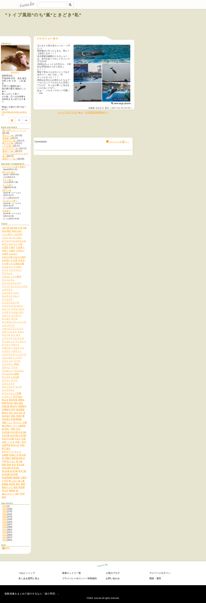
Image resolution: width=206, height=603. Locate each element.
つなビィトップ (27, 573)
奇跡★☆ (6, 138)
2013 (4, 540)
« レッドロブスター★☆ (71, 112)
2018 (4, 527)
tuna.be (102, 565)
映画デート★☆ (9, 159)
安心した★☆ (8, 135)
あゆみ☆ (15, 72)
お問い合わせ (113, 578)
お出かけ (100, 108)
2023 (4, 514)
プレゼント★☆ (9, 200)
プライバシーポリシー (74, 578)
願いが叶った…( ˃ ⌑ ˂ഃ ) (14, 130)
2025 (4, 509)
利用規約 (92, 578)
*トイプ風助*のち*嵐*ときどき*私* (43, 14)
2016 (4, 532)
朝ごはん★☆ (8, 172)
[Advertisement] (160, 23)
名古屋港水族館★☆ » (96, 112)
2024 (4, 511)
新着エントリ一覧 (71, 573)
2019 (4, 524)
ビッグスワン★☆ (11, 148)
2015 (4, 535)
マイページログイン (159, 573)
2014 (4, 537)
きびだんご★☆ (9, 140)
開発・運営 (155, 578)
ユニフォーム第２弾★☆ (14, 167)
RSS (6, 548)
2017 (4, 529)
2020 (4, 522)
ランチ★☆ (7, 185)
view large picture (121, 103)
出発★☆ (6, 211)
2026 (4, 506)
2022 (4, 516)
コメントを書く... (117, 141)
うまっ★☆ (7, 180)
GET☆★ (6, 190)
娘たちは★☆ (8, 143)
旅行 (107, 108)
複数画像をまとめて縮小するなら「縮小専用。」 (32, 593)
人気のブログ (113, 573)
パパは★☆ (7, 146)
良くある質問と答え (29, 578)
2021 (4, 519)
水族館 (91, 108)
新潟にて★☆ (8, 151)
